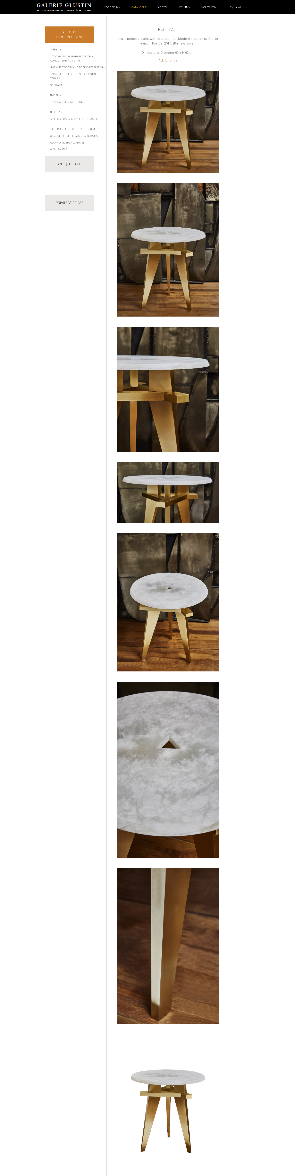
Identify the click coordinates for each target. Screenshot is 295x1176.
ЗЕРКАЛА (56, 85)
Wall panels (58, 149)
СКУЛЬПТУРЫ (59, 135)
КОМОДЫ (56, 74)
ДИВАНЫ (55, 95)
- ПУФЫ (78, 102)
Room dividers (60, 142)
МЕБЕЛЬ (55, 49)
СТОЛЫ (55, 56)
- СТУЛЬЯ (67, 102)
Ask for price (168, 60)
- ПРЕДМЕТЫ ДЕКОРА (83, 135)
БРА (52, 119)
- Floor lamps (88, 119)
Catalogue (139, 7)
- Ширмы (77, 142)
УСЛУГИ (163, 7)
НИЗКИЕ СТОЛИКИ (62, 67)
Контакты (208, 7)
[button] (235, 7)
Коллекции (112, 7)
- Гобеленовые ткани (79, 129)
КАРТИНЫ (56, 129)
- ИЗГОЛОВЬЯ (72, 74)
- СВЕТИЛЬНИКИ (66, 119)
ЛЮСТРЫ (56, 112)
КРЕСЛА (55, 102)
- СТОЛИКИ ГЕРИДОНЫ (90, 67)
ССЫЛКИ (185, 7)
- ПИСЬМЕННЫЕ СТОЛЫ (75, 56)
